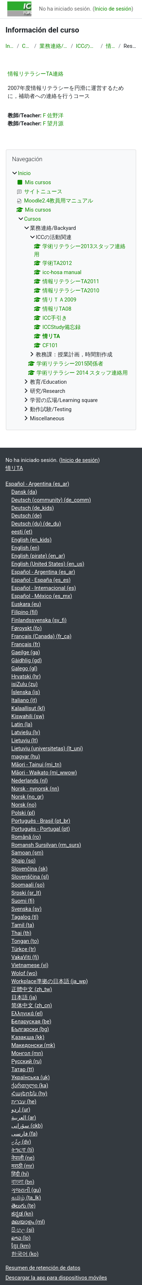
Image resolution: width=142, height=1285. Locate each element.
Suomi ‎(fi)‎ (22, 901)
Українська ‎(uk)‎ (30, 1077)
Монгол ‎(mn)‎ (27, 1053)
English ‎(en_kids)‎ (31, 540)
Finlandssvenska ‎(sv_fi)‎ (38, 620)
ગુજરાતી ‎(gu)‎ (26, 1190)
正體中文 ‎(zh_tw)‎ (31, 989)
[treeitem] (71, 296)
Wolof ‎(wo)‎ (24, 973)
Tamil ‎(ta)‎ (22, 925)
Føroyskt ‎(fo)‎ (26, 628)
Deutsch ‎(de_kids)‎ (32, 508)
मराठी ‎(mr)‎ (22, 1166)
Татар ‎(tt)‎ (22, 1069)
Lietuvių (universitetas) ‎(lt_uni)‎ (47, 748)
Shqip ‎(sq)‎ (23, 860)
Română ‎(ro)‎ (26, 837)
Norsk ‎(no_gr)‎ (27, 796)
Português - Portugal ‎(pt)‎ (40, 829)
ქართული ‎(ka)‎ (29, 1085)
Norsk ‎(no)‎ (24, 804)
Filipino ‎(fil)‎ (24, 612)
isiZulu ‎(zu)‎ (24, 684)
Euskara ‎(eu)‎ (26, 604)
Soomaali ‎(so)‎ (28, 885)
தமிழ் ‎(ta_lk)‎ (26, 1197)
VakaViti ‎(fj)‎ (25, 957)
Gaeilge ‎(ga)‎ (25, 652)
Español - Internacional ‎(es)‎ (43, 588)
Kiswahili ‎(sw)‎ (27, 716)
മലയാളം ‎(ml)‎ (28, 1221)
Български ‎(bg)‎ (30, 1029)
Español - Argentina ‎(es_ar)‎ (37, 484)
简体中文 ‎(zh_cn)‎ (31, 1005)
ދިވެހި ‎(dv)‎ (21, 1141)
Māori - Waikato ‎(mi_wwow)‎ (44, 772)
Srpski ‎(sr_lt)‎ (26, 893)
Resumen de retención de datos (42, 1268)
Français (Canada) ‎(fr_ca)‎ (41, 636)
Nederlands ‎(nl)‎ (29, 780)
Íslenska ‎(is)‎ (25, 692)
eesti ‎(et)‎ (21, 531)
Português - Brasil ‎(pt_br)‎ (40, 821)
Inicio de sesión (113, 8)
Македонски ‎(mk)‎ (33, 1045)
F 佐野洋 (53, 115)
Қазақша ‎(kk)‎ (28, 1037)
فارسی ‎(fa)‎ (24, 1133)
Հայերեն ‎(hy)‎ (29, 1093)
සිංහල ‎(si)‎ (22, 1230)
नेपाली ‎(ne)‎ (22, 1158)
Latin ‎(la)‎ (21, 724)
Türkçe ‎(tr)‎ (23, 949)
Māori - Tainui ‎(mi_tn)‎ (36, 764)
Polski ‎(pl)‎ (23, 813)
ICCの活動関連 (87, 46)
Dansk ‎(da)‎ (24, 492)
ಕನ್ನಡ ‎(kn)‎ (22, 1213)
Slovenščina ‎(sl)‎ (30, 876)
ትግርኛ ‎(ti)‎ (22, 1149)
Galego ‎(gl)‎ (24, 668)
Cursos (26, 46)
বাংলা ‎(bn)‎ (22, 1182)
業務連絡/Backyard (53, 46)
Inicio (9, 46)
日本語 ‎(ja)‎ (24, 997)
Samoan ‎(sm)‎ (27, 852)
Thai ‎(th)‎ (21, 933)
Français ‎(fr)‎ (25, 644)
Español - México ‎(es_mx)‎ (41, 596)
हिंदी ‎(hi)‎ (20, 1174)
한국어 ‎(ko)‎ (24, 1254)
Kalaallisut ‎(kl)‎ (28, 708)
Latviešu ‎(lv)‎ (25, 732)
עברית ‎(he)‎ (24, 1101)
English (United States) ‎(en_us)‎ (47, 564)
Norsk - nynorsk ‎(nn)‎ (35, 788)
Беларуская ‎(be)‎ (31, 1021)
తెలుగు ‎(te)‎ (23, 1205)
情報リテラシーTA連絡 (36, 74)
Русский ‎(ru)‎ (26, 1061)
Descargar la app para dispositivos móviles (56, 1277)
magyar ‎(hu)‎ (25, 756)
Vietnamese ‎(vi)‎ (30, 965)
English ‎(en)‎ (25, 548)
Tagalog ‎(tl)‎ (24, 917)
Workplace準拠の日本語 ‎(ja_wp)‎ (49, 981)
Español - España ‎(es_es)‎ (40, 580)
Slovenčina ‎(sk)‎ (29, 868)
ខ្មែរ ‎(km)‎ (21, 1246)
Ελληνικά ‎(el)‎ (27, 1013)
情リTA (111, 46)
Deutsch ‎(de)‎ (26, 515)
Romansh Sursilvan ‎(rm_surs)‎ (46, 845)
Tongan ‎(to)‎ (25, 941)
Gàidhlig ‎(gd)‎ (26, 660)
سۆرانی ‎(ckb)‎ (27, 1125)
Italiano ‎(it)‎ (24, 700)
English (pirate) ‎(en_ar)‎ (38, 556)
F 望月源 (53, 123)
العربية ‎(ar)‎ (23, 1117)
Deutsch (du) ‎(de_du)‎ (36, 523)
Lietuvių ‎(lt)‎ (24, 740)
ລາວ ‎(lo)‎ (21, 1238)
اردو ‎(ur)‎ (20, 1109)
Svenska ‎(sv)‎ (26, 909)
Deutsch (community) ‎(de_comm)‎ (51, 500)
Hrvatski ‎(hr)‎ (26, 676)
